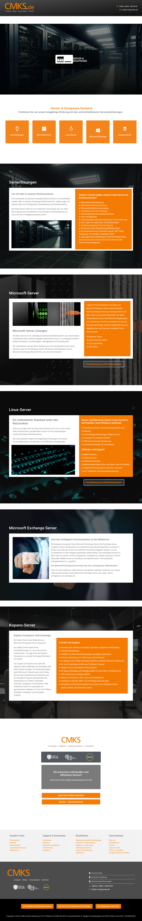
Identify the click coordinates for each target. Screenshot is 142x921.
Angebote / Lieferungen (84, 845)
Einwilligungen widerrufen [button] (108, 906)
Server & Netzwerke (31, 20)
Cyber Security (49, 20)
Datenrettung (48, 848)
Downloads (47, 840)
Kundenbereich (15, 845)
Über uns (112, 840)
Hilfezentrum (14, 850)
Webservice (91, 20)
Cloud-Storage (78, 20)
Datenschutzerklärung (84, 850)
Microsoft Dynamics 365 (128, 20)
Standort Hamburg (99, 877)
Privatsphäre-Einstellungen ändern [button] (37, 906)
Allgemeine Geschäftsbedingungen (88, 840)
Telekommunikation (108, 20)
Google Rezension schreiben (119, 853)
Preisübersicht (114, 843)
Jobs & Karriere (114, 848)
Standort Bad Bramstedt (101, 881)
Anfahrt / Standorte (116, 850)
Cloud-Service (64, 20)
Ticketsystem (14, 840)
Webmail (13, 843)
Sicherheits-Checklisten (51, 845)
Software (46, 843)
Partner (111, 845)
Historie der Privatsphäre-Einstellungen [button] (74, 906)
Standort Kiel (96, 873)
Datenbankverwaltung (18, 848)
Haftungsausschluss (83, 848)
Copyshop (46, 850)
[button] (13, 20)
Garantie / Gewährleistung (85, 843)
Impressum (80, 853)
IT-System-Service (13, 20)
